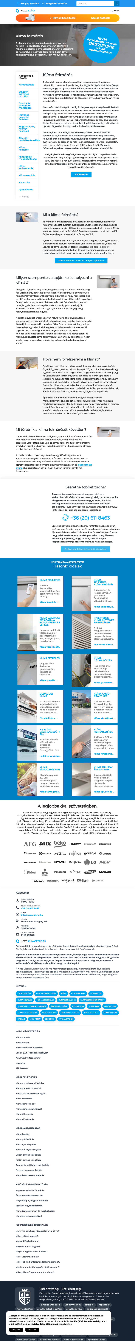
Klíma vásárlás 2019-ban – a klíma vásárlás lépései (50, 644)
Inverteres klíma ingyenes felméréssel (104, 642)
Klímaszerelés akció (26, 1094)
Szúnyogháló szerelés (97, 1305)
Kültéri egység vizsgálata (28, 1137)
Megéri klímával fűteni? (27, 1199)
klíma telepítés (91, 1022)
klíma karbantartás (46, 1002)
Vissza (25, 196)
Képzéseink (104, 1255)
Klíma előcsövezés (25, 1106)
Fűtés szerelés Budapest (29, 1269)
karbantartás (24, 1002)
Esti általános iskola (50, 1255)
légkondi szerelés (70, 1022)
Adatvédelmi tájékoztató (28, 1059)
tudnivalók (96, 1002)
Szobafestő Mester (106, 1300)
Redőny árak (97, 1295)
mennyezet (35, 1028)
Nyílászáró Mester (96, 1290)
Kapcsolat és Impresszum (54, 1335)
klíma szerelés (24, 1009)
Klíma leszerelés (24, 1090)
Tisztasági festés (25, 1310)
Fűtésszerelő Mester (55, 1269)
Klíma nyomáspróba (26, 1125)
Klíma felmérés (24, 148)
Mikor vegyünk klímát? (27, 1211)
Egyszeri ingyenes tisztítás (24, 94)
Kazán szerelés (65, 1280)
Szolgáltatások (100, 18)
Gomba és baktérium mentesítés (25, 105)
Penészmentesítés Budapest (51, 1295)
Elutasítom (32, 1330)
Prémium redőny (77, 1295)
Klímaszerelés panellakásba (30, 1078)
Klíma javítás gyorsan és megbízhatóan (35, 1176)
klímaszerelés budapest (92, 1009)
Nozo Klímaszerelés (73, 1290)
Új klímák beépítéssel (63, 18)
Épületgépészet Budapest (72, 1264)
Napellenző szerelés (49, 1290)
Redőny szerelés (64, 1300)
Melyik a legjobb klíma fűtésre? (31, 1207)
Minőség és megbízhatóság (28, 157)
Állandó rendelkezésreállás (28, 139)
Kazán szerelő (84, 1280)
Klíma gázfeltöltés (103, 682)
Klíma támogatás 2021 (50, 797)
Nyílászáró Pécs (24, 1295)
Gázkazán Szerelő (48, 1274)
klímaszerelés (78, 1002)
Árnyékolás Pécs (25, 1259)
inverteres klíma (59, 1015)
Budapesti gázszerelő (97, 1259)
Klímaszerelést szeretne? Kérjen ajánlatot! (81, 260)
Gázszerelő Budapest (72, 1274)
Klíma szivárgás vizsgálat (28, 1129)
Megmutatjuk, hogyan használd (27, 128)
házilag (21, 1028)
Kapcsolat (24, 182)
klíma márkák (110, 1022)
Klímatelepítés (27, 175)
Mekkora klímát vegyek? (28, 1203)
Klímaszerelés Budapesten (29, 1051)
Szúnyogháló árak (26, 1305)
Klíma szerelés (47, 680)
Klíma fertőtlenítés (103, 757)
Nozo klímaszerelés (28, 1039)
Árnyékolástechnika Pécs (49, 1259)
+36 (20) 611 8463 (28, 3)
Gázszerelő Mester (96, 1274)
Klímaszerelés (23, 1043)
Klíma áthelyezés (24, 1102)
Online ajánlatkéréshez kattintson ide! (85, 549)
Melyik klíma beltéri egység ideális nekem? (37, 1219)
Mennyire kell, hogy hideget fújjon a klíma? (37, 1191)
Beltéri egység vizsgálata (28, 1133)
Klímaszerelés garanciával (29, 1098)
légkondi (49, 1028)
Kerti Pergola (101, 1280)
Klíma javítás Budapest (73, 1285)
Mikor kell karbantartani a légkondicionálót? (38, 1215)
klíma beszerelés (45, 1009)
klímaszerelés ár (67, 1009)
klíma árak (93, 1015)
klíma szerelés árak (27, 1022)
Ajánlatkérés (81, 174)
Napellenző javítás (26, 1290)
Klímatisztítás (26, 84)
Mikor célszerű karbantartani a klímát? (35, 1222)
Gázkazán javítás (77, 1269)
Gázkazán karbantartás (101, 1269)
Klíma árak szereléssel (28, 1285)
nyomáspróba (66, 1028)
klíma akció (78, 1015)
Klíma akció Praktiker (104, 719)
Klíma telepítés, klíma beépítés (104, 602)
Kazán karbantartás (44, 1280)
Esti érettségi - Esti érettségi (60, 1239)
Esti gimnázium (73, 1255)
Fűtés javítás (95, 1264)
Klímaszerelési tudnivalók (29, 1082)
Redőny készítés (44, 1300)
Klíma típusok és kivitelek (104, 797)
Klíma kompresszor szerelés (30, 1148)
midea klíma (110, 1015)
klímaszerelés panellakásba (31, 1015)
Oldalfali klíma (47, 717)
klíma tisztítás (49, 1022)
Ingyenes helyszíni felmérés (24, 117)
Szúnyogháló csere (48, 1305)
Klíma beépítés (50, 1285)
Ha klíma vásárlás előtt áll (50, 759)
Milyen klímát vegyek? (27, 1195)
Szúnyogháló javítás (72, 1305)
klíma (63, 1002)
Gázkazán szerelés (26, 1274)
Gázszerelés (23, 1264)
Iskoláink (89, 1255)
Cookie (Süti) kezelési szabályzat (32, 1055)
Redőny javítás (24, 1300)
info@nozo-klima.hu (55, 3)
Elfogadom (16, 1330)
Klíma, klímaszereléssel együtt (31, 1086)
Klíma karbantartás (26, 167)
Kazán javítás (23, 1280)
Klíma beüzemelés (26, 1074)
